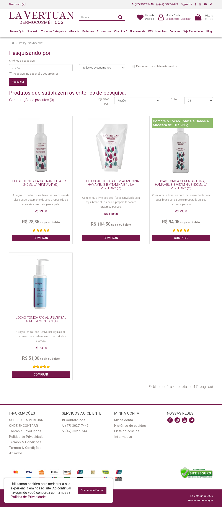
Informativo (123, 437)
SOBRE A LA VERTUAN (26, 420)
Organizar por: (103, 101)
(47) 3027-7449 (142, 4)
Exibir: (174, 99)
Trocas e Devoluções (25, 431)
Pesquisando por (31, 43)
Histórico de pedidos (130, 426)
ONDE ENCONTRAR (23, 426)
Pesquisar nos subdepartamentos (154, 66)
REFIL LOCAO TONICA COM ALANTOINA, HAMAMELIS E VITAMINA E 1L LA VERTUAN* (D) (111, 184)
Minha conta (123, 420)
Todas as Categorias (53, 31)
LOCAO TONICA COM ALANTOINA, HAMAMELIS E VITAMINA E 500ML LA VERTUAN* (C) (181, 184)
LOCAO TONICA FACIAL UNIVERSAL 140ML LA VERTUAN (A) (41, 319)
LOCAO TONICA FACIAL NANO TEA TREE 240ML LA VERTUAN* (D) (40, 183)
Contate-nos (73, 420)
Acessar (186, 18)
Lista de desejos (126, 431)
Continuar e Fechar (92, 490)
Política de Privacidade (26, 437)
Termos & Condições (25, 442)
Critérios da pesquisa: (22, 60)
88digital (209, 500)
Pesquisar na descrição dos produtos (34, 73)
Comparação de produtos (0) (31, 100)
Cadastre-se (172, 18)
